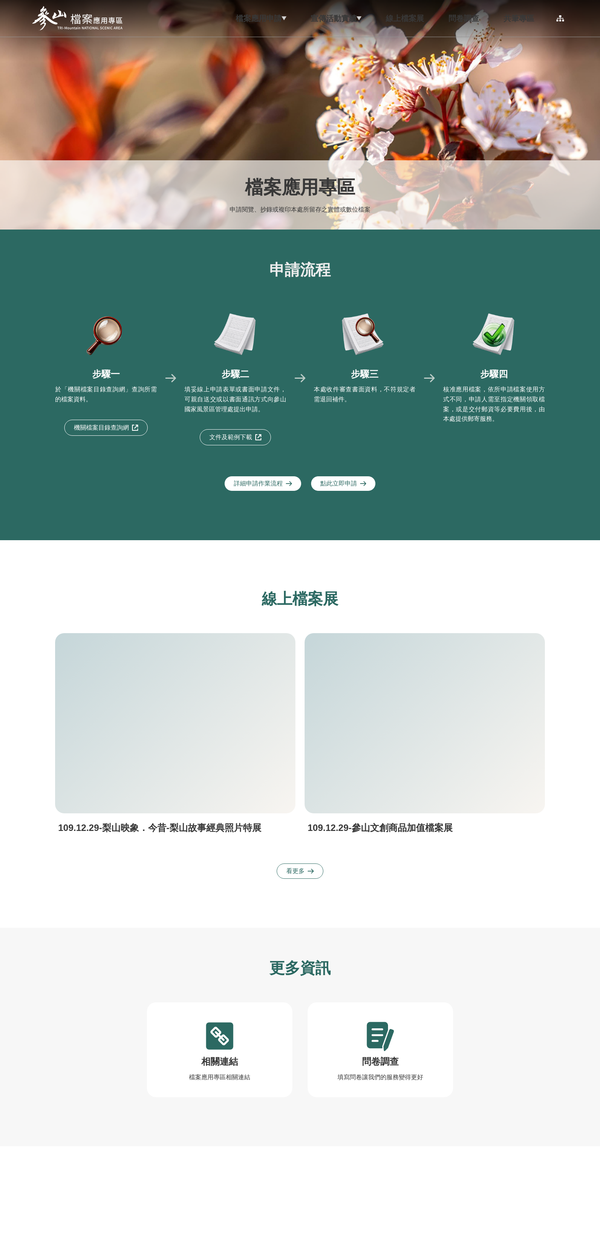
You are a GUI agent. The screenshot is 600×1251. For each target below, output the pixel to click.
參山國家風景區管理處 (77, 18)
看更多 (300, 871)
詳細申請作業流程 (263, 483)
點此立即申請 (343, 483)
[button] (216, 18)
